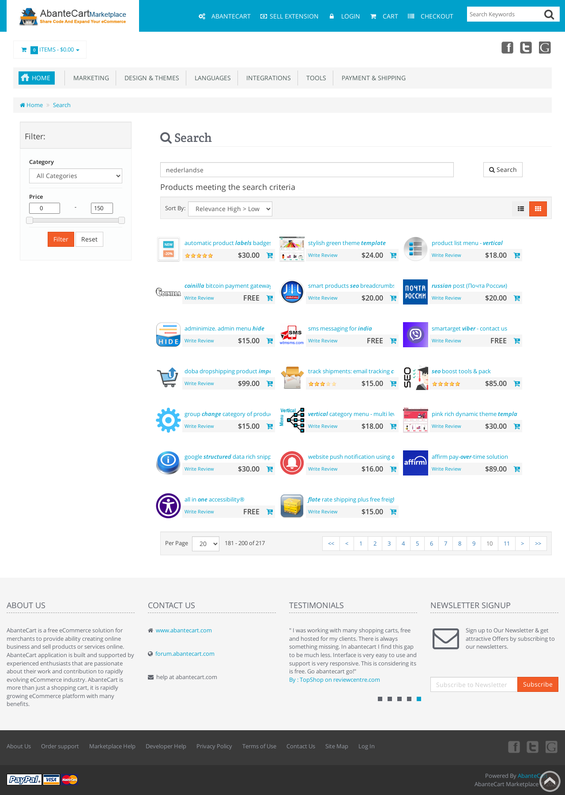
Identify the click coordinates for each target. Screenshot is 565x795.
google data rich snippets (232, 457)
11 (507, 543)
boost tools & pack (461, 371)
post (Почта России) (469, 286)
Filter (60, 239)
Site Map (336, 746)
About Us (19, 746)
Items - (49, 49)
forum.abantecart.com (185, 654)
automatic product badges (228, 243)
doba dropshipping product (233, 371)
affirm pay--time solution (470, 457)
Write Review (323, 255)
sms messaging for (340, 328)
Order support (60, 746)
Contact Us (300, 746)
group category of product (230, 414)
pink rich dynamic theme (477, 414)
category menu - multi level (354, 414)
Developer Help (166, 746)
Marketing (89, 78)
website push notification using (363, 457)
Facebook (506, 47)
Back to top (550, 781)
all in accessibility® (215, 499)
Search (62, 105)
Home (41, 78)
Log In (366, 746)
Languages (211, 78)
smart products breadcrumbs (352, 286)
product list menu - (467, 243)
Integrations (267, 78)
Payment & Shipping (372, 78)
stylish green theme (347, 243)
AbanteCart (533, 776)
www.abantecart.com (184, 630)
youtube (545, 47)
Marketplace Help (112, 746)
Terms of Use (259, 746)
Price (36, 197)
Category (41, 162)
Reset (89, 239)
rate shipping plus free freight (353, 499)
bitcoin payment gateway (228, 286)
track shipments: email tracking (355, 371)
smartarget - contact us (469, 328)
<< (331, 543)
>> (538, 543)
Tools (314, 78)
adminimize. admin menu (224, 328)
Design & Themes (150, 78)
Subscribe (538, 684)
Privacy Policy (214, 746)
